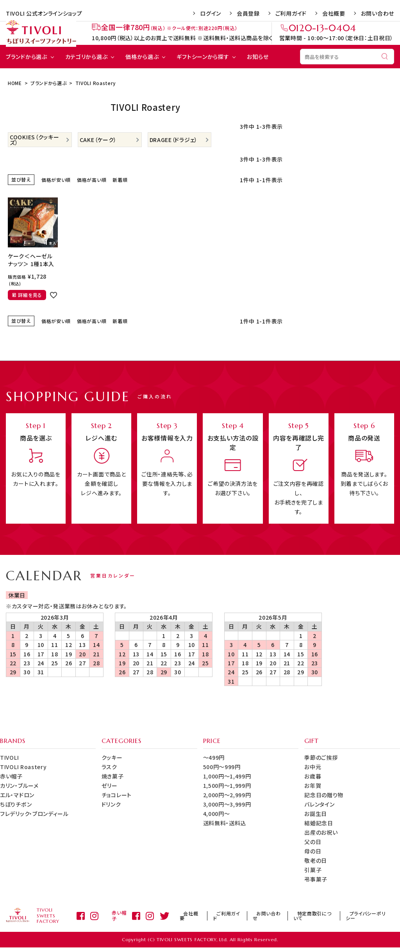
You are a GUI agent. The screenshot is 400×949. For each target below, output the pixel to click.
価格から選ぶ (142, 56)
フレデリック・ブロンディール (34, 813)
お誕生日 (315, 813)
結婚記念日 (318, 823)
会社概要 (333, 13)
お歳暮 (312, 776)
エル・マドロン (17, 795)
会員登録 (248, 13)
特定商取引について (316, 916)
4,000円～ (216, 813)
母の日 (312, 851)
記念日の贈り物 (323, 795)
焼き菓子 (113, 776)
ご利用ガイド (291, 13)
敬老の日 (315, 860)
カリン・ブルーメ (19, 785)
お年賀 (312, 785)
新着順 (119, 179)
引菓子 (312, 870)
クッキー (112, 757)
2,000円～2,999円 (227, 795)
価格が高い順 (91, 179)
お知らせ (257, 56)
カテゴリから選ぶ (86, 56)
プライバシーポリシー (367, 916)
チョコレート (117, 795)
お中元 (312, 767)
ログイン (210, 13)
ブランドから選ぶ (26, 56)
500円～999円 (222, 767)
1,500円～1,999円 (227, 785)
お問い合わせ (377, 13)
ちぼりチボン (16, 804)
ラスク (109, 767)
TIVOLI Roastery (23, 767)
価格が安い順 (56, 179)
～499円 (214, 757)
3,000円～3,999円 (227, 804)
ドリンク (111, 804)
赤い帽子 (11, 776)
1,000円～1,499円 (227, 776)
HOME (15, 83)
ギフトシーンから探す (203, 56)
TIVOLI (9, 757)
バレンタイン (319, 804)
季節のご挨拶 (321, 757)
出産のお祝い (321, 832)
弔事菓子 (315, 879)
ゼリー (110, 785)
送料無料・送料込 (224, 823)
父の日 (312, 842)
